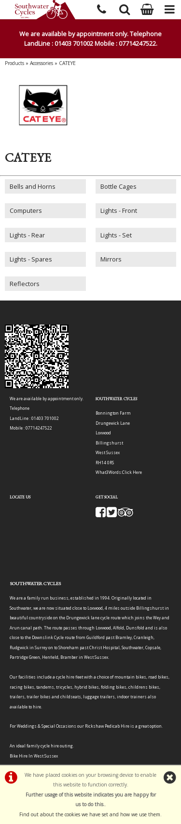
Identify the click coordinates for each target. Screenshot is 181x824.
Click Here (132, 472)
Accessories (41, 63)
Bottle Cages (118, 186)
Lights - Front (118, 210)
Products (14, 63)
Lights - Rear (27, 235)
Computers (26, 210)
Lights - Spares (31, 259)
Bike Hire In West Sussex (34, 756)
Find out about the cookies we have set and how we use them (89, 814)
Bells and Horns (33, 186)
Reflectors (25, 283)
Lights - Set (116, 235)
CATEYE (67, 63)
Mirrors (111, 259)
